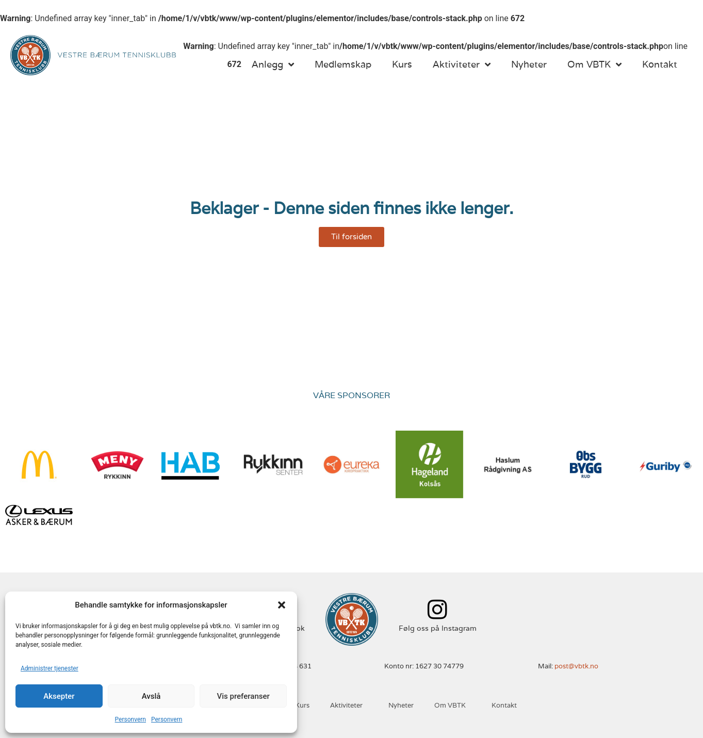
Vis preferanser (243, 696)
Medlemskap (343, 64)
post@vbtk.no (576, 666)
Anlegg (273, 64)
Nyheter (529, 64)
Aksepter (58, 696)
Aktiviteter (462, 64)
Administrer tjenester (49, 668)
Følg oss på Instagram (438, 628)
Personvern (130, 719)
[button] (281, 605)
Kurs (402, 64)
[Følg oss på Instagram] (438, 609)
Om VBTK (594, 64)
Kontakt (659, 64)
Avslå (151, 696)
